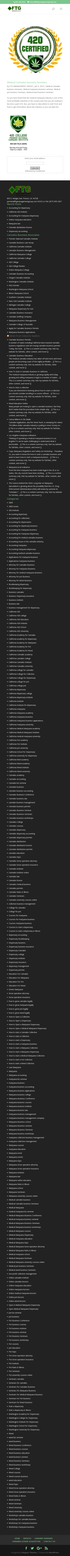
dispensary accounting (18, 935)
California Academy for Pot (20, 646)
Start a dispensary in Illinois (20, 1410)
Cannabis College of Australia (21, 324)
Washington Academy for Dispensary (24, 1414)
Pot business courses (17, 1324)
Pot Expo (12, 1351)
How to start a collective (19, 387)
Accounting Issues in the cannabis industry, (26, 541)
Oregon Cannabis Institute (19, 277)
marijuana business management (22, 1114)
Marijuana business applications (22, 1091)
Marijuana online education (20, 1180)
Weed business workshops (20, 1465)
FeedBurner (40, 171)
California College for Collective (21, 674)
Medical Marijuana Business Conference (25, 1215)
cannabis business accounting (21, 791)
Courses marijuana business (20, 923)
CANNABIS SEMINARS (43, 1538)
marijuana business (17, 1083)
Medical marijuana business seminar (38, 89)
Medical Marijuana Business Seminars (24, 1223)
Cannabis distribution (17, 841)
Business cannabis (16, 592)
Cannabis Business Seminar (20, 810)
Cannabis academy (16, 775)
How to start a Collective (19, 1036)
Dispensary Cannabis (17, 950)
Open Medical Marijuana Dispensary (23, 1309)
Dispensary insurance (17, 962)
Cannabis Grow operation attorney (23, 861)
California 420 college (17, 615)
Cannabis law (14, 876)
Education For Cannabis (18, 974)
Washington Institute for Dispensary (23, 1422)
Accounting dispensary (18, 514)
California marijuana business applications (26, 720)
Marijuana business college (20, 1094)
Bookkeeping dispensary (19, 584)
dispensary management (19, 966)
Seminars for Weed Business (20, 1402)
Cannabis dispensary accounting (22, 833)
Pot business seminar (17, 1332)
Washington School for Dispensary (23, 1426)
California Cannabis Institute (20, 246)
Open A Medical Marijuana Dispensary (24, 1305)
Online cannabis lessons (18, 1281)
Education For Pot (16, 982)
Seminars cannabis (16, 1379)
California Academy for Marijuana (22, 643)
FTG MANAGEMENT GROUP (21, 86)
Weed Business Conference (20, 1445)
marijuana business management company (26, 1118)
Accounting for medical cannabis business (26, 537)
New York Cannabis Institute (20, 301)
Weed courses (14, 1472)
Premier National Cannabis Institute (23, 239)
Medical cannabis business (19, 1200)
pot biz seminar (15, 1313)
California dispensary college (20, 693)
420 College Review (17, 266)
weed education (15, 1480)
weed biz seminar (16, 1437)
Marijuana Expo (15, 1161)
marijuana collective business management (26, 1137)
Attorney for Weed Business (20, 580)
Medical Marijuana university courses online (26, 1262)
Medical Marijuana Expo (18, 1242)
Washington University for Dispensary (24, 1429)
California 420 (14, 611)
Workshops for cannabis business (22, 1519)
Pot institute (14, 1363)
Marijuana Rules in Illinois (19, 1184)
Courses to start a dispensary (21, 927)
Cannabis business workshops (21, 818)
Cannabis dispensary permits (20, 837)
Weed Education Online (18, 403)
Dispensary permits (17, 970)
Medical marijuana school (19, 1254)
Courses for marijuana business (22, 919)
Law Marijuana (15, 1067)
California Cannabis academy (20, 654)
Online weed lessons (17, 1301)
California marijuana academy (21, 713)
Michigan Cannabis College (20, 305)
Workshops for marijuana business (23, 1523)
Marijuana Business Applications (22, 332)
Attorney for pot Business (19, 576)
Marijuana (13, 1071)
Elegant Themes (29, 1552)
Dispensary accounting (18, 231)
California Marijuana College (20, 254)
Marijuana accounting (17, 1075)
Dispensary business (17, 943)
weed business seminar (18, 1457)
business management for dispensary (24, 607)
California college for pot (19, 681)
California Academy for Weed (21, 650)
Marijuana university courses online (23, 1196)
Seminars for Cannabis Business (22, 1387)
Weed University (15, 1507)
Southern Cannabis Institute (20, 297)
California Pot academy (18, 740)
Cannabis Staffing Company (20, 316)
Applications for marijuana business (23, 557)
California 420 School (17, 627)
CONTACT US (49, 1541)
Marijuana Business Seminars (21, 1129)
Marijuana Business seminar (20, 1126)
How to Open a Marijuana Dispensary (24, 1024)
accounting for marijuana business (23, 530)
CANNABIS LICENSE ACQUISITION (26, 1541)
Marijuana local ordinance (19, 467)
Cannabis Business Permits (20, 339)
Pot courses (14, 1344)
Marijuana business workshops (21, 1133)
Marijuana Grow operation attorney (23, 1165)
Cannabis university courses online (23, 900)
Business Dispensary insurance (21, 596)
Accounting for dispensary (19, 208)
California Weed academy (19, 763)
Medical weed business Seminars (39, 92)
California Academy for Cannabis (22, 635)
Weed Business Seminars (19, 1461)
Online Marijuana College (19, 270)
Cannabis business (16, 787)
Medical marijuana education (20, 1239)
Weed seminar (15, 1500)
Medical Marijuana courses (20, 1231)
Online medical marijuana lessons (22, 1293)
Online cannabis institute (19, 1277)
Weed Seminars (15, 1503)
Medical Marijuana (16, 1207)
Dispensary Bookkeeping (19, 939)
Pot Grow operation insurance (21, 1359)
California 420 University (19, 631)
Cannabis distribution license (20, 227)
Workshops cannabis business (21, 1515)
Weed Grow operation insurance (22, 1492)
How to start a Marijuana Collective (23, 1048)
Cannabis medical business (20, 884)
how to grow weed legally (19, 1013)
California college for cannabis (21, 670)
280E (11, 502)
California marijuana (17, 709)
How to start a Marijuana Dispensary (24, 1052)
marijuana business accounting (21, 1087)
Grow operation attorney (19, 993)
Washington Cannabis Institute (21, 281)
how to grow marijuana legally (21, 1005)
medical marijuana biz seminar (21, 1211)
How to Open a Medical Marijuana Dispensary (27, 1028)
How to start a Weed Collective (21, 1063)
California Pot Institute (18, 744)
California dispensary (17, 689)
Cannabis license (15, 880)
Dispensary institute (17, 958)
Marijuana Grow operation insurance (24, 1168)
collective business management (22, 904)
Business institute (16, 600)
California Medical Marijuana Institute (24, 732)
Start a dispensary (16, 1406)
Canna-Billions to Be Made (20, 419)
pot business (14, 1316)
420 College (13, 262)
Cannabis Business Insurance (21, 313)
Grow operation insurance (19, 997)
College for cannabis (17, 908)
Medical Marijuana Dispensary (21, 1235)
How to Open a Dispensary (20, 1020)
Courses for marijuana (18, 915)
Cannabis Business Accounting (21, 274)
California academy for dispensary (23, 639)
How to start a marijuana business (23, 1044)
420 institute (14, 510)
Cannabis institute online (19, 872)
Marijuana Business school (20, 1122)
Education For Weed (17, 985)
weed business (15, 1441)
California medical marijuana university (24, 736)
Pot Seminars (14, 1371)
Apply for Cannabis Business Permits (24, 328)
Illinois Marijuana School (19, 293)
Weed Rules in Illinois (17, 1496)
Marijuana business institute (20, 1106)
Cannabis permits (16, 888)
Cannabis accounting (17, 779)
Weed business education (19, 1453)
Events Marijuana (16, 989)
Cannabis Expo (15, 857)
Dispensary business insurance (21, 946)
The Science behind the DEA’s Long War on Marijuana (31, 483)
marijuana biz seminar (18, 1079)
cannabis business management (22, 802)
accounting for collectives (19, 518)
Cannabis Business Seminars (20, 814)
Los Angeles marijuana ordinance (22, 435)
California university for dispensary (23, 755)
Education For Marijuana (19, 978)
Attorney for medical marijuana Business (25, 572)
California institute (16, 701)
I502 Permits (14, 285)
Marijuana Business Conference (22, 1098)
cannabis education (17, 853)
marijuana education (17, 1149)
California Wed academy (19, 759)
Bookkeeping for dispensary (20, 588)
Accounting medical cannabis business (24, 553)
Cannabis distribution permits (21, 849)
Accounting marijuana (18, 545)
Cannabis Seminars (16, 896)
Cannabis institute (16, 869)
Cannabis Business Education (21, 355)
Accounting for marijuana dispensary (24, 216)
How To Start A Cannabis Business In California (28, 371)
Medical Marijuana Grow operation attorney (27, 1246)
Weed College (14, 1468)
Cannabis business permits (20, 806)
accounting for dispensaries (20, 522)
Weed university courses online (21, 1511)
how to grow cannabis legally (21, 1001)
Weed (11, 1433)
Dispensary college (16, 954)
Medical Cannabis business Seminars (27, 82)
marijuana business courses (20, 1102)
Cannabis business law (18, 798)
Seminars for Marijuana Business (22, 1390)
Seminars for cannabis (18, 1383)
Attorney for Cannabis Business (22, 565)
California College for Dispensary (22, 678)
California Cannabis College (20, 258)
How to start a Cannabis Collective (23, 1032)
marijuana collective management (23, 1141)
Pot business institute (17, 1328)
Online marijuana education (20, 219)
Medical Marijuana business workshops (25, 1227)
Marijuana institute (16, 1172)
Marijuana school (16, 1188)
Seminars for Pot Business (20, 1398)
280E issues (13, 506)
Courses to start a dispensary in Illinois (24, 931)
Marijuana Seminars (17, 1192)
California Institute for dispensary (22, 705)
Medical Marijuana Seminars (20, 1258)
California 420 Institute (18, 623)
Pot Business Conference (19, 1320)
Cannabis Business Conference (21, 794)
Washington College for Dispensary (23, 1418)
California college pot (17, 685)
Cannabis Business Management (22, 250)
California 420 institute (18, 212)
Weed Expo (13, 1484)
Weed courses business (18, 1476)
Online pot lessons (16, 1297)
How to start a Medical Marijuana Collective (27, 1055)
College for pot (15, 911)
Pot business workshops (19, 1340)
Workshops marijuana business (21, 1527)
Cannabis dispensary (17, 830)
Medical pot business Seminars (21, 1266)
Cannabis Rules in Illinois (19, 892)
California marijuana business (21, 717)
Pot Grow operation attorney (21, 1355)
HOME (17, 1538)
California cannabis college (20, 658)
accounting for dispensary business (23, 526)
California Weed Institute (19, 767)
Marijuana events (16, 1157)
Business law (14, 604)
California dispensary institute (21, 697)
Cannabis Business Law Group (21, 242)
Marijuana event (15, 1153)
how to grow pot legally (18, 1009)
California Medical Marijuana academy (24, 728)
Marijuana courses (16, 1145)
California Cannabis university (21, 666)
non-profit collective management (23, 1274)
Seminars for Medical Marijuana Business (26, 1394)
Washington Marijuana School (21, 289)
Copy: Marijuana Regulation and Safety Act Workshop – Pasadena (36, 451)
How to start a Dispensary (19, 1040)
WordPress (54, 1552)
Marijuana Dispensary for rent (21, 309)
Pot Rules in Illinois (16, 1367)
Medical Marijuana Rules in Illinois (22, 1250)
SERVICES (27, 1538)
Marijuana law (14, 223)
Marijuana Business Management (22, 320)
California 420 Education (19, 619)
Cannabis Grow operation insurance (23, 865)
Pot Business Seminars (18, 1336)
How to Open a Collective (19, 1017)
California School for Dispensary (22, 752)
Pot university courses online (20, 1375)
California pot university (18, 748)
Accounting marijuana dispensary (22, 549)
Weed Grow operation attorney (21, 1488)
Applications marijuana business (22, 561)
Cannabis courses (16, 826)
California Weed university (19, 771)
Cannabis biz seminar (17, 783)
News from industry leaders (24, 335)
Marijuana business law (18, 1110)
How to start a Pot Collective (20, 1059)
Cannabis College (16, 822)
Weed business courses (18, 1449)
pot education (14, 1348)
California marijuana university (21, 724)
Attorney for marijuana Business (22, 569)
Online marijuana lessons (19, 1289)
